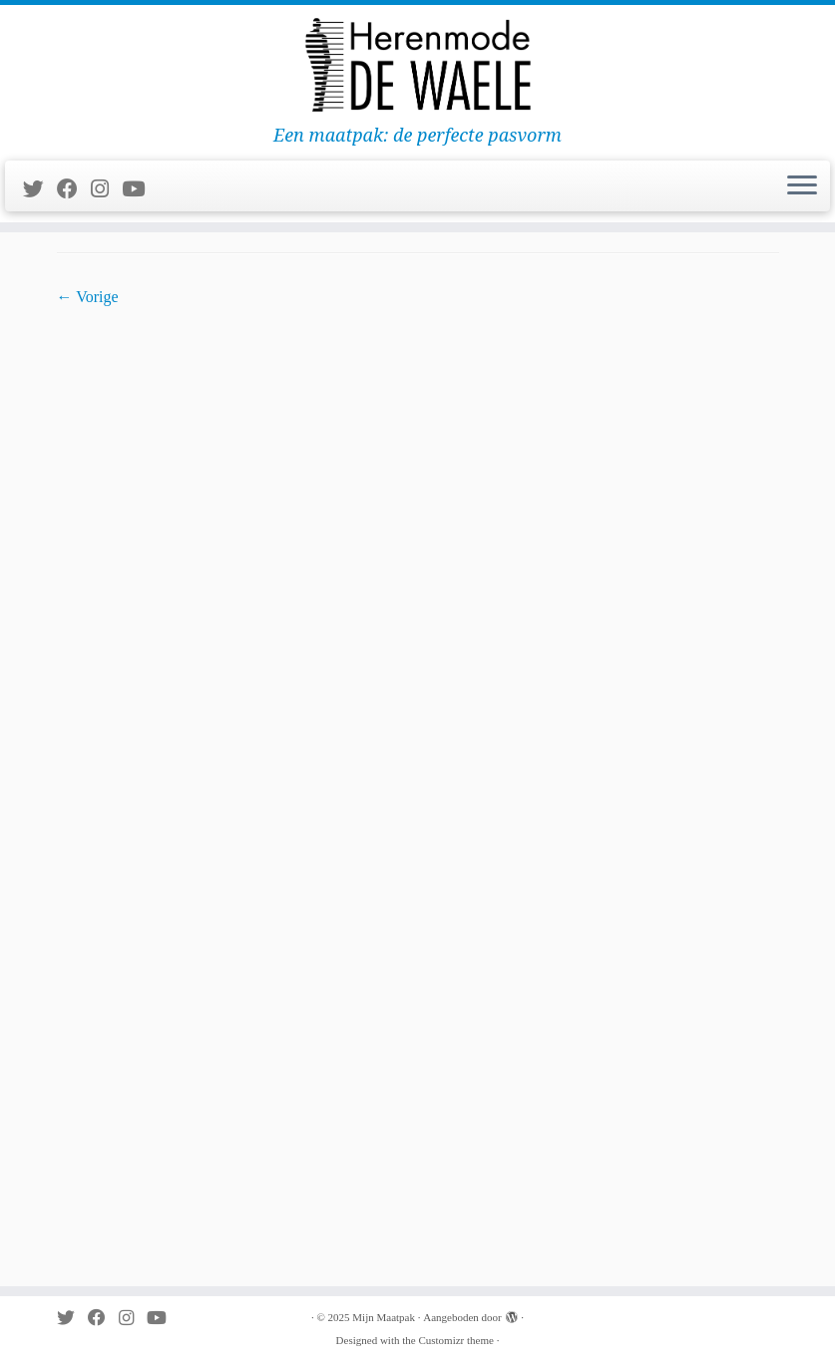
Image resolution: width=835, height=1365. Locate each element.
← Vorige (88, 296)
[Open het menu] (802, 186)
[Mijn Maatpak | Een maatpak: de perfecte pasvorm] (417, 65)
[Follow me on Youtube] (140, 188)
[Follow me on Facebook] (74, 188)
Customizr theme (455, 1340)
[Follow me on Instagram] (106, 188)
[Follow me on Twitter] (40, 188)
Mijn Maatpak (383, 1317)
